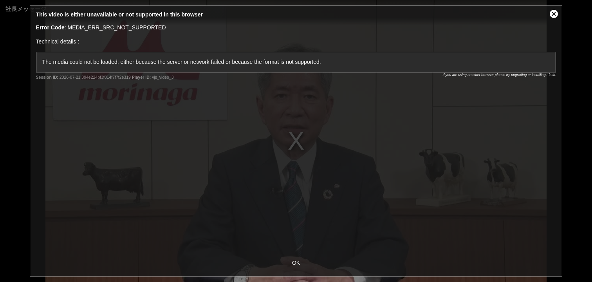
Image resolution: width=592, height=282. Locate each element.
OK (296, 263)
